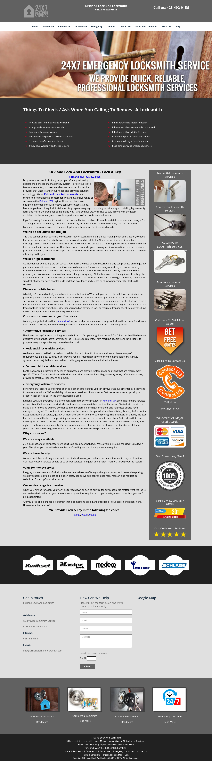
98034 (84, 514)
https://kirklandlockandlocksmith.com (117, 744)
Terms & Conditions (91, 755)
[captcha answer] (91, 658)
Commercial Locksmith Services (170, 208)
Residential (48, 26)
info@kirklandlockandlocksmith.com (42, 650)
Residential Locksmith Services (170, 174)
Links (127, 755)
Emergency (96, 26)
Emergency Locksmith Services (169, 284)
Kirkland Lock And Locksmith (61, 194)
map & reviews (138, 741)
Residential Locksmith (42, 716)
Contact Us (125, 26)
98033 (77, 514)
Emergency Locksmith (170, 716)
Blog (178, 26)
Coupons (111, 26)
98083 (92, 514)
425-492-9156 (178, 7)
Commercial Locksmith (84, 715)
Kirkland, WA (76, 176)
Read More (42, 722)
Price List (166, 26)
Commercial (64, 26)
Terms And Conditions (146, 26)
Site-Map (118, 755)
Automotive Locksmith (127, 716)
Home (35, 26)
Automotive (81, 26)
